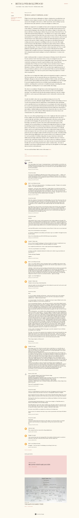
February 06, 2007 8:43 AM (33, 386)
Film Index (18, 6)
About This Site (28, 6)
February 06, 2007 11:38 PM (33, 414)
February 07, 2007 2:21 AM (33, 424)
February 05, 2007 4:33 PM (33, 342)
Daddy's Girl (30, 346)
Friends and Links (38, 6)
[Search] (66, 3)
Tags (23, 6)
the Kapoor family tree (34, 504)
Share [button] (12, 12)
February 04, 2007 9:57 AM (33, 277)
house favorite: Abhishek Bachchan (33, 155)
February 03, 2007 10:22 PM (33, 179)
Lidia (29, 162)
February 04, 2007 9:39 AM (33, 258)
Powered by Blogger (39, 514)
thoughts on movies (15, 20)
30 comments (30, 506)
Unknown (30, 428)
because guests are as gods (39, 464)
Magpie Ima (31, 435)
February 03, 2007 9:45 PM (33, 169)
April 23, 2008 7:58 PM (32, 447)
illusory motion (31, 373)
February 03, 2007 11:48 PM (33, 194)
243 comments (34, 466)
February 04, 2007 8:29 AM (33, 237)
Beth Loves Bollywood (29, 3)
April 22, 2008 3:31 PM (32, 440)
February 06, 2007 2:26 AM (33, 370)
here (50, 149)
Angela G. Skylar (31, 241)
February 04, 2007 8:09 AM (33, 212)
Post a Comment (28, 449)
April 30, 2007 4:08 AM (32, 431)
